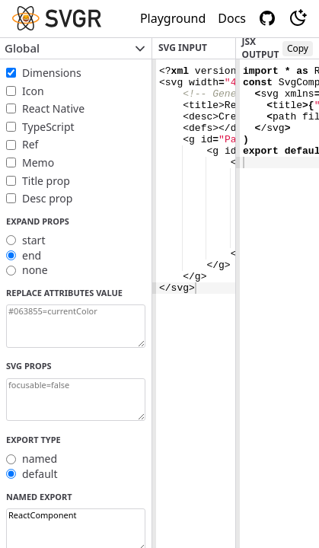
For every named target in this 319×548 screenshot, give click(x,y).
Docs (232, 18)
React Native (53, 108)
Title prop (46, 181)
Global (76, 48)
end (31, 255)
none (35, 270)
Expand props (37, 221)
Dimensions (51, 72)
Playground (173, 18)
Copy (297, 48)
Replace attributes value (64, 292)
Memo (38, 162)
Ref (30, 144)
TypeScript (48, 126)
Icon (33, 91)
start (33, 240)
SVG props (29, 365)
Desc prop (47, 198)
